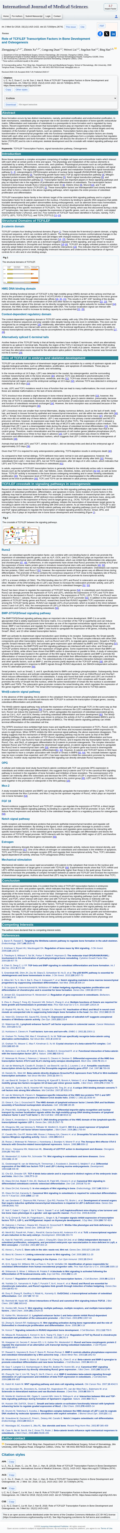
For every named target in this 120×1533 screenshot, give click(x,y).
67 (25, 849)
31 (67, 378)
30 (53, 376)
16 (63, 244)
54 (78, 590)
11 (55, 215)
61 (57, 750)
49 (99, 565)
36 (116, 413)
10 (92, 185)
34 (52, 403)
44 (98, 471)
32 (72, 381)
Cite (82, 27)
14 (60, 239)
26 (39, 324)
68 (67, 867)
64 (83, 752)
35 (39, 406)
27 (115, 329)
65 (83, 778)
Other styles (21, 89)
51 (39, 570)
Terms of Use (106, 1528)
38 (15, 439)
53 (88, 585)
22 (101, 301)
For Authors (17, 16)
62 (61, 750)
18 (66, 244)
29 (20, 352)
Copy (8, 89)
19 (75, 247)
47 (21, 562)
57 (115, 643)
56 (57, 608)
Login (47, 16)
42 (95, 471)
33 (28, 383)
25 (82, 309)
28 (3, 332)
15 (63, 239)
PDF (102, 26)
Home (6, 16)
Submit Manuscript (33, 16)
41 (61, 463)
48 (25, 562)
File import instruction (28, 104)
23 (105, 301)
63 (80, 752)
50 (103, 565)
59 (40, 709)
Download (11, 104)
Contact (57, 16)
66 (54, 837)
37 (101, 416)
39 (28, 446)
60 (101, 714)
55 (87, 598)
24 (114, 304)
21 (64, 299)
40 (110, 451)
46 (36, 478)
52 (84, 585)
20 (61, 299)
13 (59, 215)
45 (16, 476)
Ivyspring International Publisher (54, 1526)
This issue (71, 27)
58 (101, 661)
